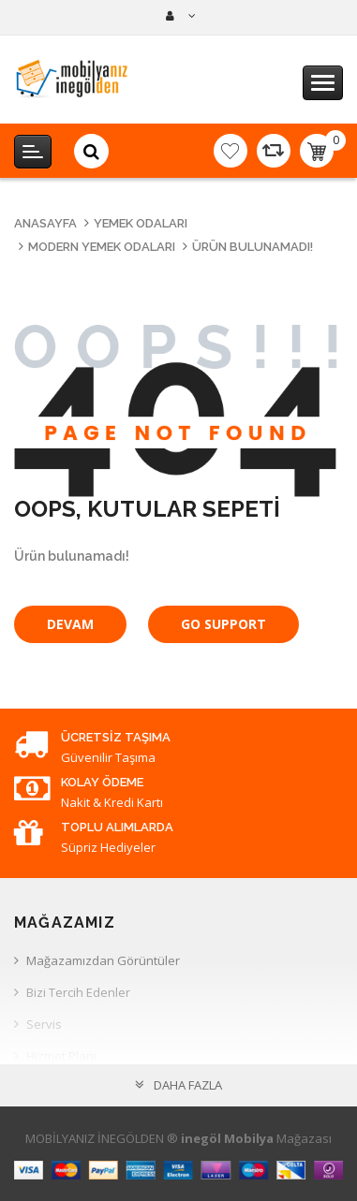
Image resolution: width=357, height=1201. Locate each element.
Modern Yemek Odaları (101, 247)
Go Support (223, 624)
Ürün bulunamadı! (252, 247)
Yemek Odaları (140, 223)
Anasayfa (45, 223)
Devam (70, 624)
